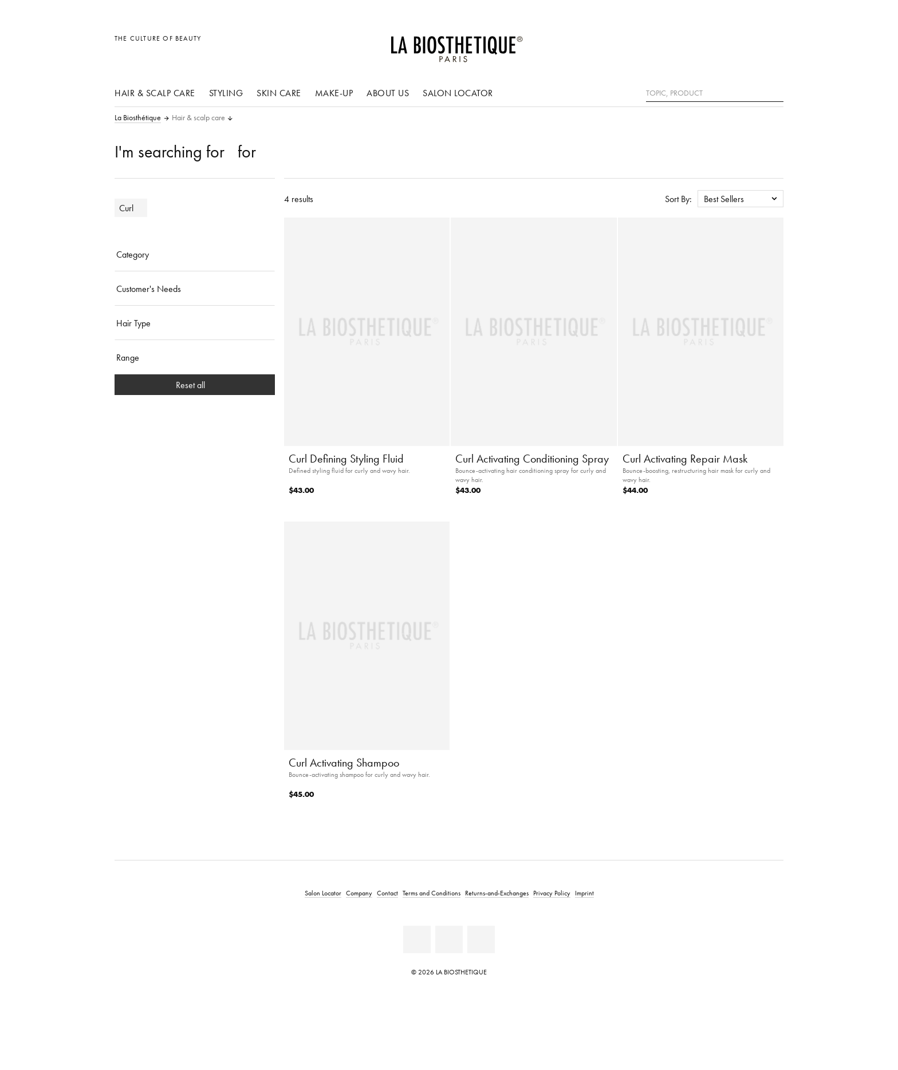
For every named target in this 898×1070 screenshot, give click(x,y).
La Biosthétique (138, 118)
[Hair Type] (195, 323)
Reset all (195, 384)
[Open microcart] (772, 44)
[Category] (195, 254)
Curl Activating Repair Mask (685, 458)
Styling (226, 92)
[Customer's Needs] (195, 288)
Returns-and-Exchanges (497, 893)
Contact (387, 893)
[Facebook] (417, 939)
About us (388, 92)
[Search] (775, 92)
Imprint (584, 893)
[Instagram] (481, 939)
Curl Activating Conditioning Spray (532, 458)
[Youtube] (449, 939)
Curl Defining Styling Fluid (346, 458)
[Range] (195, 357)
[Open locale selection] (719, 44)
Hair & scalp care (155, 92)
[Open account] (746, 44)
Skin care (279, 92)
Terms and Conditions (431, 893)
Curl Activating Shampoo (344, 762)
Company (359, 893)
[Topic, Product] (714, 93)
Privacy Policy (551, 893)
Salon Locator (458, 92)
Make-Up (334, 92)
